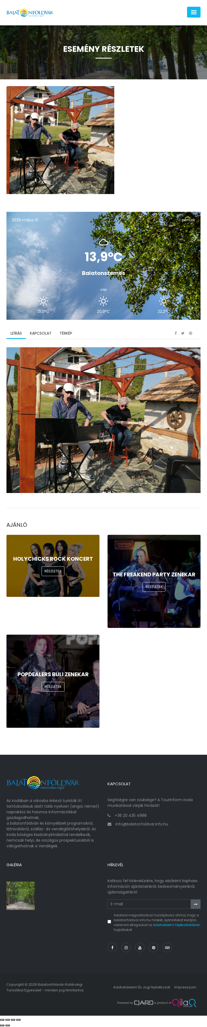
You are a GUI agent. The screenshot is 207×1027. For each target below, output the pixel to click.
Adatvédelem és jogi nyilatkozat (141, 987)
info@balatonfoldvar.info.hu (142, 824)
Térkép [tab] (66, 333)
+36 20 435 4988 (131, 815)
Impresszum (185, 987)
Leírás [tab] (16, 333)
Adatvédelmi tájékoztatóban (176, 925)
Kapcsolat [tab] (40, 333)
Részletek (53, 571)
